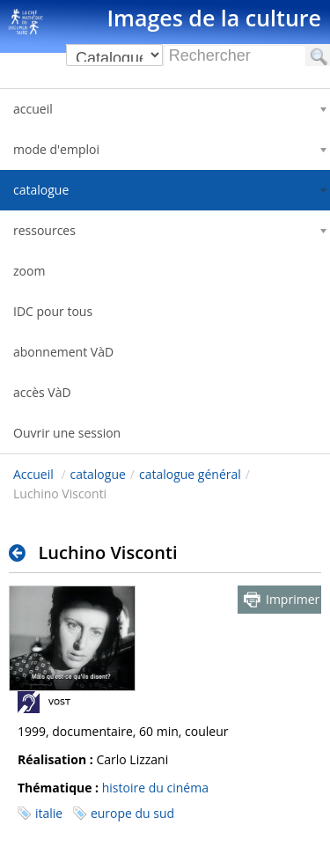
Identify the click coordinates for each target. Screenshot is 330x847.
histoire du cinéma (155, 787)
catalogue (98, 474)
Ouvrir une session (67, 432)
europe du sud (132, 813)
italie (48, 813)
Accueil (33, 474)
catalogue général (190, 474)
